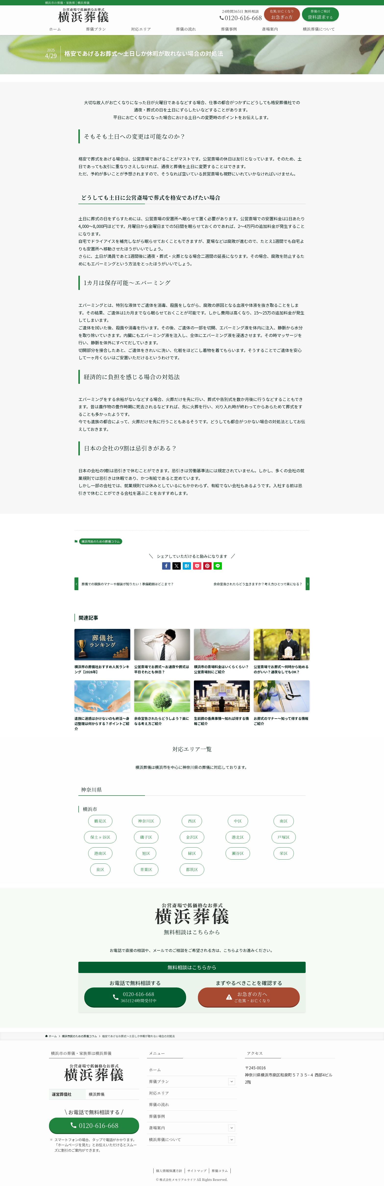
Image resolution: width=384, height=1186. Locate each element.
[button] (166, 566)
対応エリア (159, 1093)
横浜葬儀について (192, 1139)
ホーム (155, 1070)
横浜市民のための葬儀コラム (101, 541)
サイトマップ (197, 1170)
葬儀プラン (192, 1081)
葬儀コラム (220, 1170)
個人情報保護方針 (169, 1170)
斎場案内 (192, 1127)
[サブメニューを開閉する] (231, 1081)
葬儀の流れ (159, 1104)
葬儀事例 (157, 1116)
